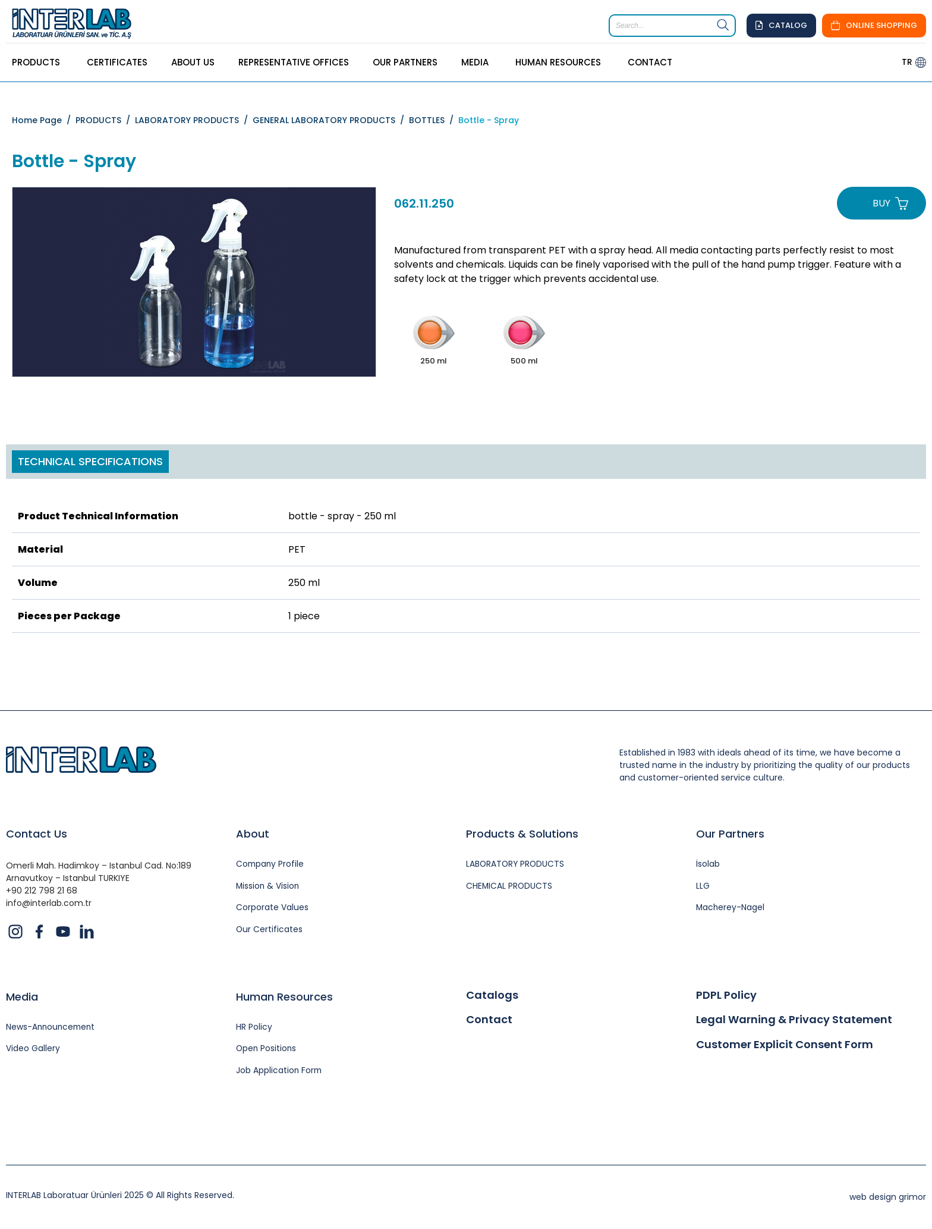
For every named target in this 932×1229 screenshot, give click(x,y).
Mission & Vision (268, 887)
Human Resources (284, 997)
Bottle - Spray (488, 120)
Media (22, 997)
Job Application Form (279, 1072)
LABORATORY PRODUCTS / (194, 120)
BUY (881, 203)
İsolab (708, 865)
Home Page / (43, 120)
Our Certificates (269, 931)
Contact (489, 1020)
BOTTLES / (433, 120)
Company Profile (271, 865)
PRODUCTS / (105, 120)
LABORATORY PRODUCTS (516, 865)
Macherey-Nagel (731, 909)
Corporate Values (272, 909)
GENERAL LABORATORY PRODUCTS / (331, 120)
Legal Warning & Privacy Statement (794, 1020)
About (252, 833)
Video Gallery (33, 1050)
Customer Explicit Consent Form (784, 1045)
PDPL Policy (726, 995)
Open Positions (267, 1050)
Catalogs (492, 995)
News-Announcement (52, 1028)
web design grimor (887, 1198)
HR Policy (254, 1028)
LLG (703, 887)
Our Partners (730, 833)
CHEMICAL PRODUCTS (509, 887)
